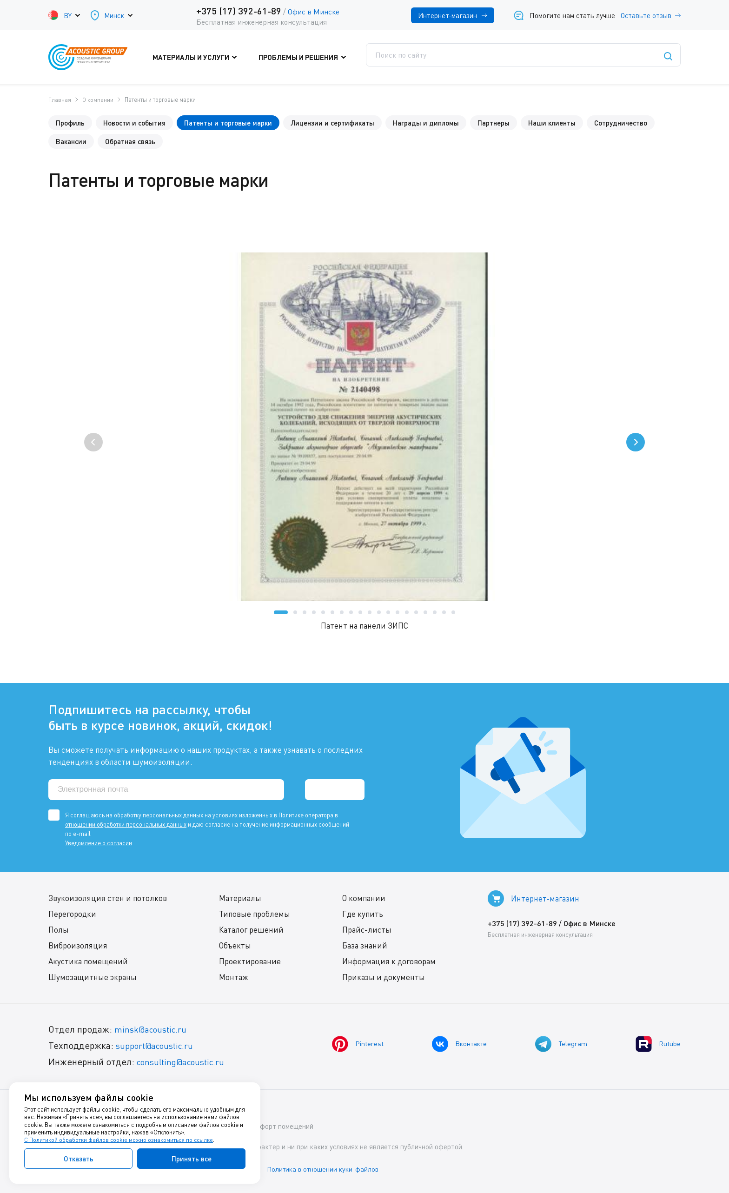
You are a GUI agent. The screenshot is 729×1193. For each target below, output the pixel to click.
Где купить (362, 915)
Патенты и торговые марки (228, 122)
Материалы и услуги (208, 57)
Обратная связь (130, 141)
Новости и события (134, 122)
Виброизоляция (77, 946)
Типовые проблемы (254, 915)
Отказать (78, 1158)
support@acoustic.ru (157, 1046)
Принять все (192, 1158)
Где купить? (457, 57)
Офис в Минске (313, 11)
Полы (58, 930)
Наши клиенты (552, 122)
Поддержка (392, 57)
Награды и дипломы (426, 122)
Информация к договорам (388, 962)
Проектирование (249, 962)
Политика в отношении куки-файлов (331, 1169)
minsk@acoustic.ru (153, 1030)
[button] (281, 612)
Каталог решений (251, 930)
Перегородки (72, 915)
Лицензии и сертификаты (332, 122)
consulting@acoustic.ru (184, 1062)
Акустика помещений (88, 962)
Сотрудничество (620, 122)
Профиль (70, 122)
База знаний (364, 946)
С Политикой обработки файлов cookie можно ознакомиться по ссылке (119, 1140)
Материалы (240, 899)
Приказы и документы (383, 978)
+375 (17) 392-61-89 (238, 10)
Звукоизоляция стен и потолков (107, 899)
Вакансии (71, 141)
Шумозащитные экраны (92, 978)
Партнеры (493, 122)
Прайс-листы (366, 930)
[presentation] (93, 441)
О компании (363, 899)
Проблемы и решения (309, 57)
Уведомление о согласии (98, 844)
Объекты (235, 946)
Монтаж (233, 978)
